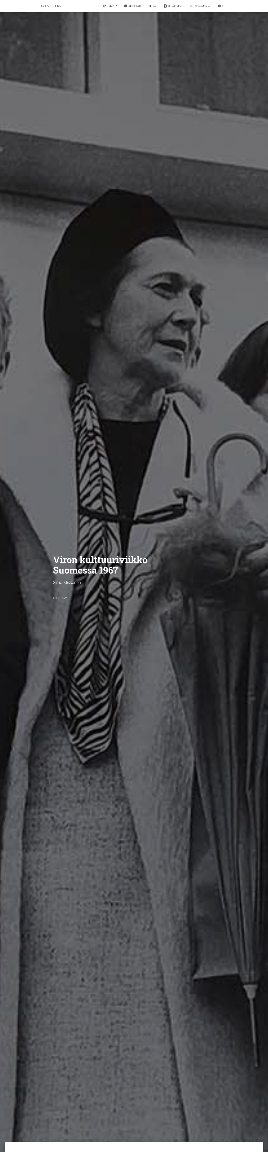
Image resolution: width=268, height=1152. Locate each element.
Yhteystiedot (173, 6)
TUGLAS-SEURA (50, 6)
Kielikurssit (133, 6)
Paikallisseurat (200, 6)
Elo (152, 6)
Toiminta (110, 6)
